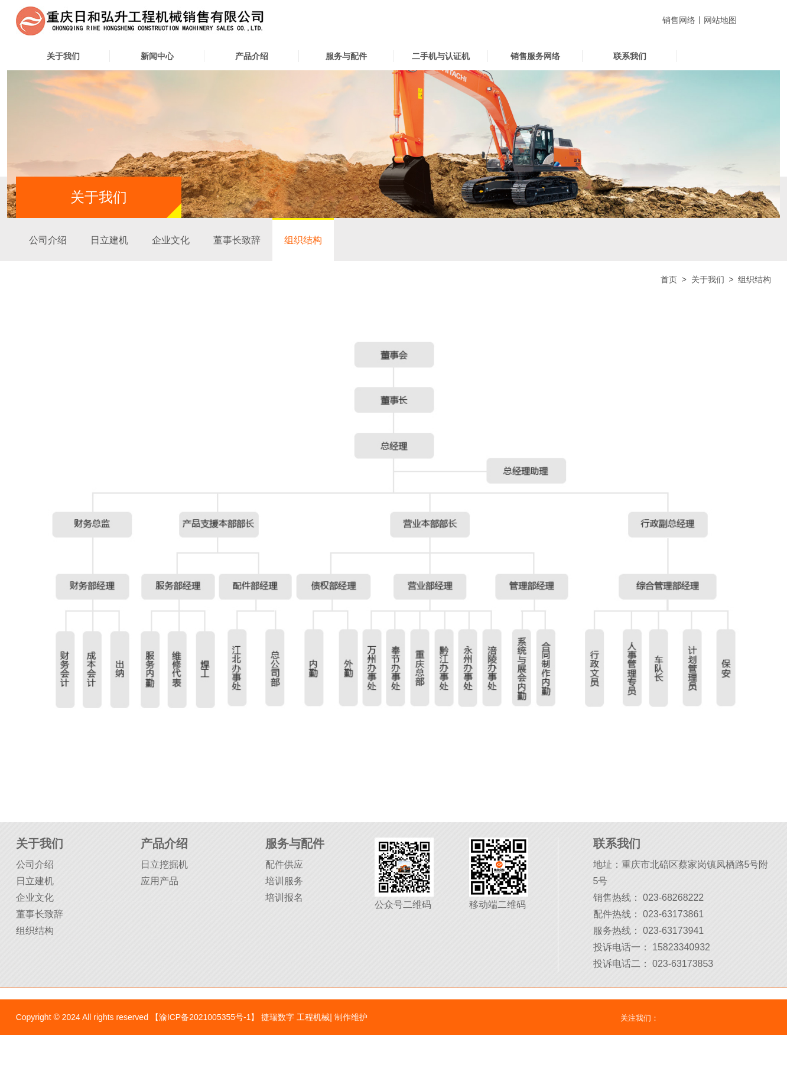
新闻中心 (157, 56)
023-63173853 (682, 964)
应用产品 (159, 881)
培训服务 (284, 881)
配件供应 (284, 864)
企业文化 (171, 240)
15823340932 (681, 947)
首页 (669, 279)
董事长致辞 (237, 240)
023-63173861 (673, 914)
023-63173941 (673, 931)
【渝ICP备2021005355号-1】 (205, 1017)
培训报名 (284, 897)
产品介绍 (251, 56)
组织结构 (303, 240)
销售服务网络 (535, 56)
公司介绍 (48, 240)
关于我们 (63, 56)
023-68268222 (673, 897)
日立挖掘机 (164, 864)
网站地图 (720, 20)
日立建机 (109, 240)
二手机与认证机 (441, 56)
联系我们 (629, 56)
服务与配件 (346, 56)
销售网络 (678, 20)
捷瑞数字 (277, 1017)
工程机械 (313, 1017)
